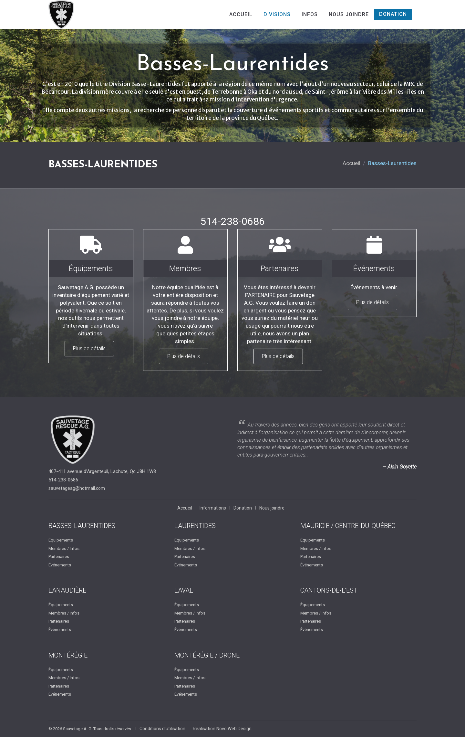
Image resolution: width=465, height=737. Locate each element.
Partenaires (58, 556)
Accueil (241, 14)
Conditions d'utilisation (162, 728)
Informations (213, 508)
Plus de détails (89, 348)
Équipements (60, 540)
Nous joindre (349, 14)
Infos (310, 14)
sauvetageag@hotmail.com (76, 488)
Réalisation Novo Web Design (222, 728)
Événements (59, 565)
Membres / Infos (63, 548)
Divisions (277, 14)
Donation (393, 14)
